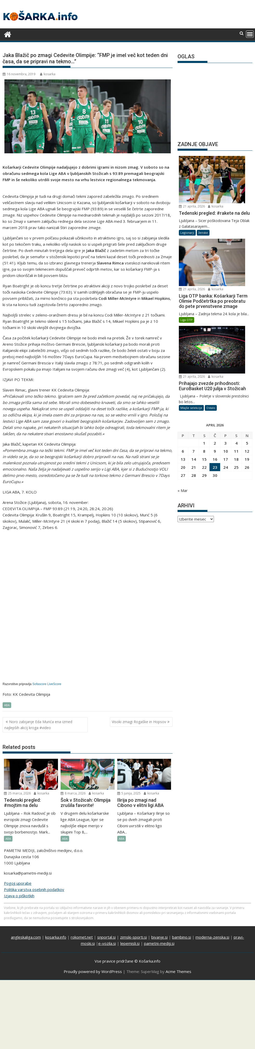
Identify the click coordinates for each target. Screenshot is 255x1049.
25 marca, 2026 (17, 793)
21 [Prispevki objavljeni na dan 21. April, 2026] (193, 358)
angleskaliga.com (26, 937)
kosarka (47, 74)
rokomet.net (82, 937)
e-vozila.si (107, 943)
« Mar (183, 381)
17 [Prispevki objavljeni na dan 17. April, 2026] (225, 349)
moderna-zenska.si (212, 937)
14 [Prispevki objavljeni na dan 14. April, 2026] (193, 349)
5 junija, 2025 (129, 793)
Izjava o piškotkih (19, 895)
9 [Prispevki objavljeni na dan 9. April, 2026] (215, 341)
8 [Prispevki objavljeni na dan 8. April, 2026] (204, 341)
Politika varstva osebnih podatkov (34, 889)
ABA (7, 705)
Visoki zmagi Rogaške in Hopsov (139, 721)
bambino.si (181, 937)
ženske (203, 196)
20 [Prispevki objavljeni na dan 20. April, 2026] (183, 358)
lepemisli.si (130, 943)
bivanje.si (159, 937)
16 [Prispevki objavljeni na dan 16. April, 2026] (215, 349)
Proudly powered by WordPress (93, 971)
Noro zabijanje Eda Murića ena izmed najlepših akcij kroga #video (38, 724)
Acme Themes (178, 971)
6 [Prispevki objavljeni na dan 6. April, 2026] (183, 341)
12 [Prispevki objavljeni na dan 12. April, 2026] (247, 341)
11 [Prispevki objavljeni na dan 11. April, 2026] (236, 341)
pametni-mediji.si (159, 943)
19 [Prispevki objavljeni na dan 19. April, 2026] (247, 349)
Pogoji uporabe (17, 883)
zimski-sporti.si (133, 937)
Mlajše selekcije (191, 299)
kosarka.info (55, 937)
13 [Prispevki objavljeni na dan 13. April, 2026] (183, 349)
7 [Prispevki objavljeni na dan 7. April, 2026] (193, 341)
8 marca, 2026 (73, 793)
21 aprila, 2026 (227, 159)
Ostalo (210, 299)
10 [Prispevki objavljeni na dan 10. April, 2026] (225, 341)
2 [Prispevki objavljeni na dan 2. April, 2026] (215, 333)
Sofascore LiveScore (46, 684)
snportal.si (106, 937)
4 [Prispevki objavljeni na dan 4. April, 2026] (236, 333)
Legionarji (187, 196)
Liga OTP (186, 247)
